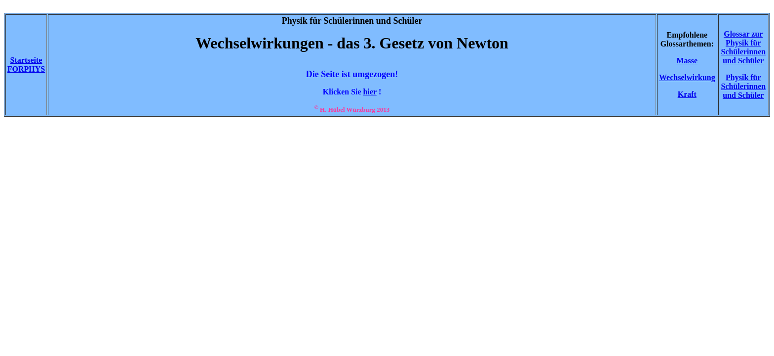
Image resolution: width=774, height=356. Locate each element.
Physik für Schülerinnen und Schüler (743, 86)
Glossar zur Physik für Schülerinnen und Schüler (743, 47)
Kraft (687, 94)
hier (370, 92)
